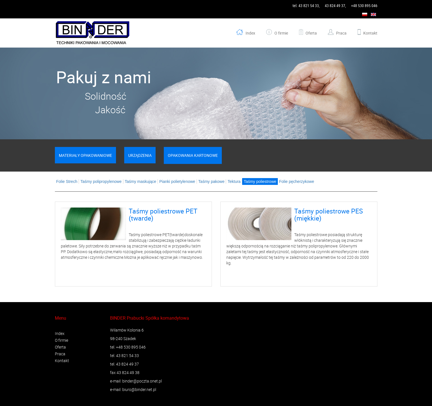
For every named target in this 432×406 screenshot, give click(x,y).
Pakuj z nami (105, 77)
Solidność (105, 95)
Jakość (106, 109)
